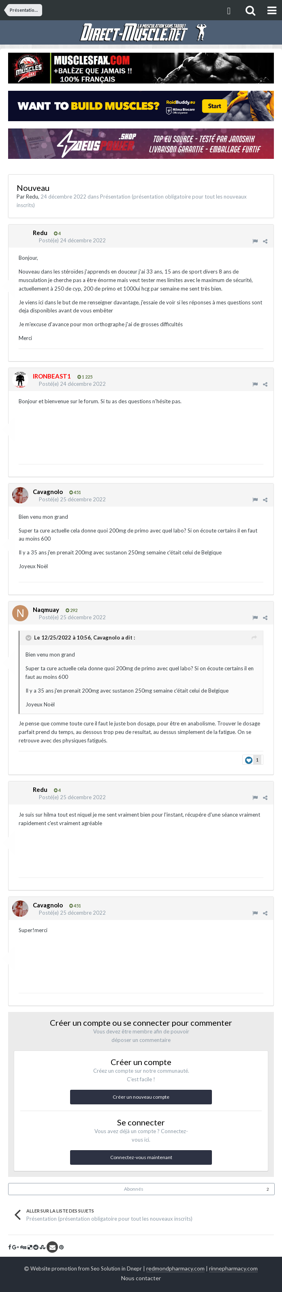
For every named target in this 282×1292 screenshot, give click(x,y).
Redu (32, 196)
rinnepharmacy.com (233, 1268)
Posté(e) (72, 240)
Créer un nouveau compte (141, 1097)
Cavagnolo (106, 637)
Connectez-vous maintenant (141, 1157)
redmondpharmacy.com (175, 1268)
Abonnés (133, 1189)
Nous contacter (141, 1278)
